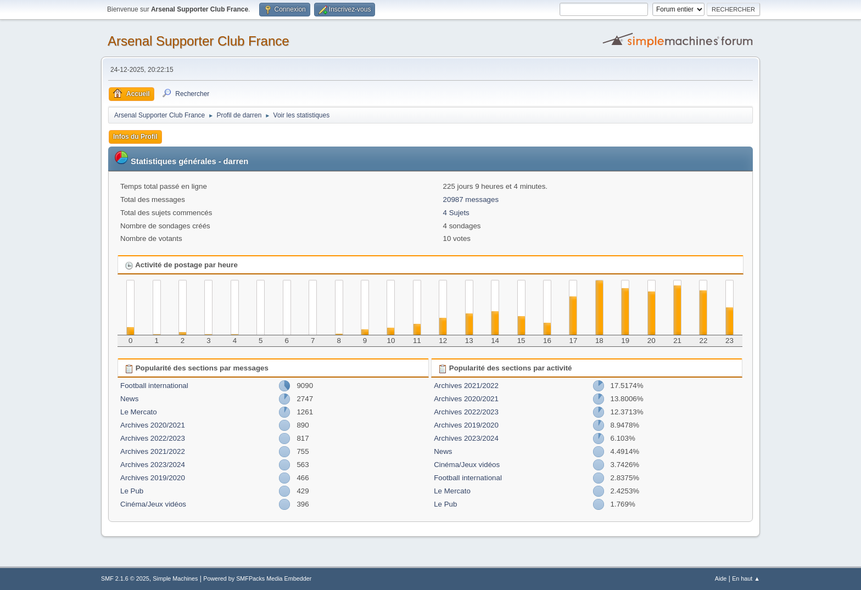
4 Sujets (456, 213)
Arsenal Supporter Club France (198, 40)
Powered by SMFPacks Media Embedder (257, 578)
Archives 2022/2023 (152, 438)
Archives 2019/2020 (152, 478)
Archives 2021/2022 (152, 451)
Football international (154, 385)
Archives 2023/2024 (152, 464)
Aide (721, 578)
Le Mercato (138, 412)
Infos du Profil (135, 137)
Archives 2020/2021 (152, 425)
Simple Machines (175, 578)
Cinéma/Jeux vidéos (153, 504)
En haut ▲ (746, 578)
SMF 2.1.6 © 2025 (125, 578)
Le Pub (131, 491)
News (129, 399)
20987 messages (471, 199)
